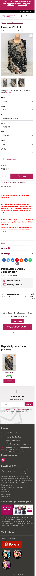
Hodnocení (4, 31)
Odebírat (28, 404)
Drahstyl (9, 186)
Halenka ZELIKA (9, 373)
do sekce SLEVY (22, 5)
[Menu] (32, 16)
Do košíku (22, 176)
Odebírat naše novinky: (17, 399)
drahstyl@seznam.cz (11, 443)
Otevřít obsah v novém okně (17, 333)
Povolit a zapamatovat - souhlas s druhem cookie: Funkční (17, 327)
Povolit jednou (17, 321)
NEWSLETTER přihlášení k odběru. (14, 409)
